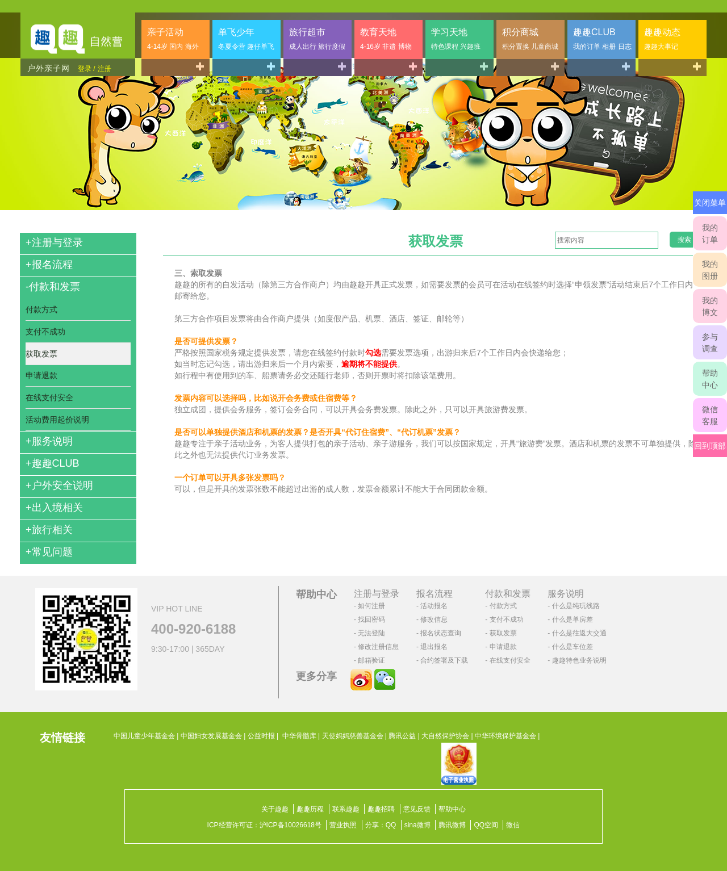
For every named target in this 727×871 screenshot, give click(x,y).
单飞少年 (246, 39)
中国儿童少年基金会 (144, 736)
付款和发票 (53, 286)
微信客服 (710, 415)
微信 (513, 825)
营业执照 (343, 825)
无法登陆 (371, 633)
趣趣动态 (662, 39)
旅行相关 (49, 529)
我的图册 (710, 269)
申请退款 (41, 375)
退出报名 (434, 647)
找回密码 (371, 619)
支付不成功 (45, 331)
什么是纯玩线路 (576, 606)
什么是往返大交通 (579, 633)
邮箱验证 (371, 660)
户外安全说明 (59, 485)
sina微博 (417, 825)
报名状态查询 (440, 633)
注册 (104, 69)
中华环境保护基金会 (505, 736)
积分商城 (530, 39)
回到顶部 (710, 445)
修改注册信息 (378, 647)
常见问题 (49, 552)
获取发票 (41, 353)
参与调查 (710, 342)
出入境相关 (54, 507)
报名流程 (49, 264)
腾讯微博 (452, 825)
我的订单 (710, 233)
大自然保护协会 (445, 736)
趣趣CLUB (602, 39)
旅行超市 (317, 39)
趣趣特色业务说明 (579, 660)
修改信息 (434, 619)
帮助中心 (710, 379)
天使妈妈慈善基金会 (352, 736)
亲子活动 (173, 39)
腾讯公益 (402, 736)
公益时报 (261, 736)
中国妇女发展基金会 (211, 736)
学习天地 (456, 39)
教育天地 (386, 39)
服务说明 (49, 441)
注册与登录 (54, 242)
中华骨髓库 (299, 736)
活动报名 (434, 606)
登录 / (86, 69)
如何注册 (371, 606)
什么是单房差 (572, 619)
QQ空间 (486, 825)
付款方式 (41, 309)
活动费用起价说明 (57, 419)
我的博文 (710, 306)
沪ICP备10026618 (287, 825)
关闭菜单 (710, 202)
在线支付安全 (49, 397)
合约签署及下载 (444, 660)
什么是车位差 (572, 647)
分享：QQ (380, 825)
